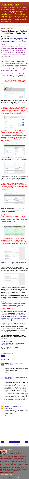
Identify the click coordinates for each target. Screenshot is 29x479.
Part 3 (9, 320)
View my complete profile (6, 474)
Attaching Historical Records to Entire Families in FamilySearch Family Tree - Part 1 (14, 318)
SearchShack (7, 377)
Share (3, 356)
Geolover (6, 363)
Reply (5, 372)
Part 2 (4, 320)
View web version (14, 445)
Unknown (7, 406)
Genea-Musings (10, 4)
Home (14, 442)
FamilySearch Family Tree (16, 73)
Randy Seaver (12, 449)
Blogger (17, 477)
